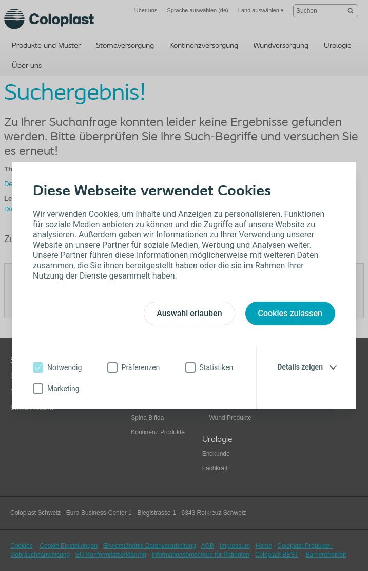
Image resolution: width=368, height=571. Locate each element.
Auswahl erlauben (189, 313)
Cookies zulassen (290, 313)
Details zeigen (300, 367)
